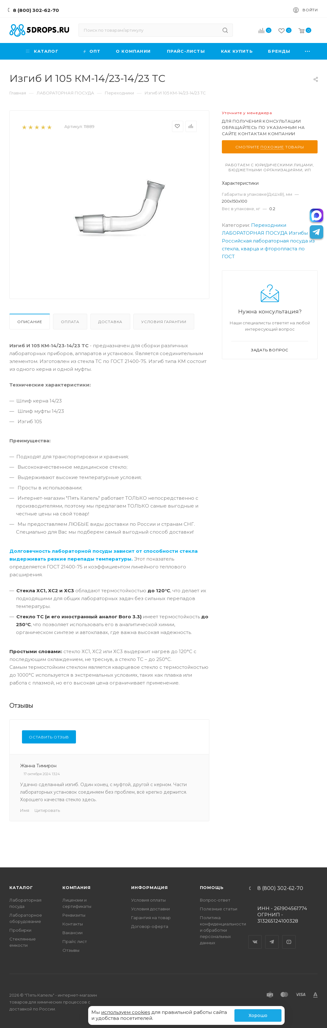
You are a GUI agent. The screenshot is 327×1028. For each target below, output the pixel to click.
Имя (24, 810)
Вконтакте (255, 936)
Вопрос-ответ (215, 900)
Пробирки (20, 930)
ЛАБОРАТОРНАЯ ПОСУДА (254, 233)
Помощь (212, 887)
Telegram (272, 936)
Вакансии (72, 932)
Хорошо (258, 1015)
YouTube (289, 936)
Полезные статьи (218, 908)
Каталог (21, 887)
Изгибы (298, 233)
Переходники (268, 225)
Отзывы (70, 950)
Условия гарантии (163, 321)
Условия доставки (150, 908)
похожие (272, 147)
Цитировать (47, 810)
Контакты (72, 923)
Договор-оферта (149, 926)
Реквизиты (73, 915)
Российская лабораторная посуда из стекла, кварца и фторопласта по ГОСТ (268, 248)
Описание (29, 321)
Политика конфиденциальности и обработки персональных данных (223, 930)
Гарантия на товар (151, 917)
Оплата (70, 321)
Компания (76, 887)
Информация (149, 887)
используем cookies (125, 1012)
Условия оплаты (148, 900)
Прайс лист (74, 941)
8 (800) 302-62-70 (36, 10)
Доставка (110, 321)
